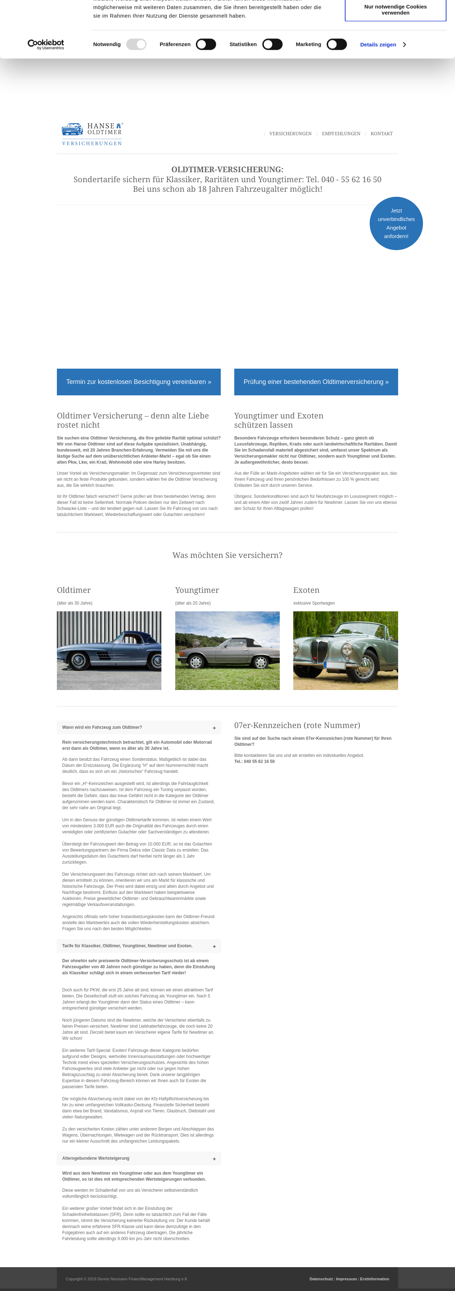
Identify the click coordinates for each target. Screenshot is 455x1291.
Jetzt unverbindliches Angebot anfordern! (396, 223)
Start (252, 133)
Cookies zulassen (395, 18)
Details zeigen (378, 97)
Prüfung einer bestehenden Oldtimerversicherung (314, 381)
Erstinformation (374, 1279)
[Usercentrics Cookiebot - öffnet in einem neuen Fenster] (46, 97)
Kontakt (382, 133)
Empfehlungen (341, 133)
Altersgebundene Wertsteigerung (95, 1158)
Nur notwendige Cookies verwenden (395, 62)
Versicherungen (290, 133)
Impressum (346, 1279)
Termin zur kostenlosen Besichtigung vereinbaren (137, 381)
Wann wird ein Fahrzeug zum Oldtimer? (102, 727)
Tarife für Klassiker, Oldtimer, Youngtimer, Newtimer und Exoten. (127, 945)
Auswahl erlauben (395, 39)
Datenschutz (321, 1279)
